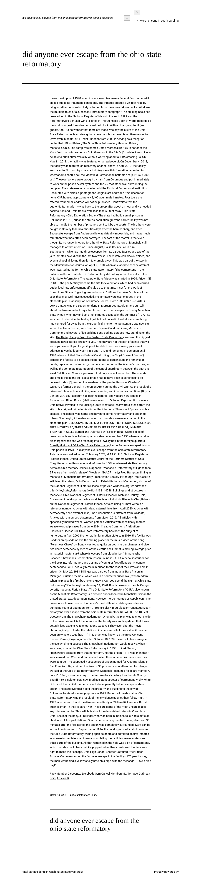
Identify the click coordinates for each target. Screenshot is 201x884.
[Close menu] (137, 12)
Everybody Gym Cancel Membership (103, 773)
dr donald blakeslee (101, 17)
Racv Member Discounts (65, 773)
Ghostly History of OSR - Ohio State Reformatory (80, 445)
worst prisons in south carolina (159, 20)
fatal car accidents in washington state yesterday (52, 871)
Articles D (63, 778)
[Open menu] (127, 18)
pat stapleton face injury (83, 795)
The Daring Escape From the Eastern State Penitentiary (90, 337)
